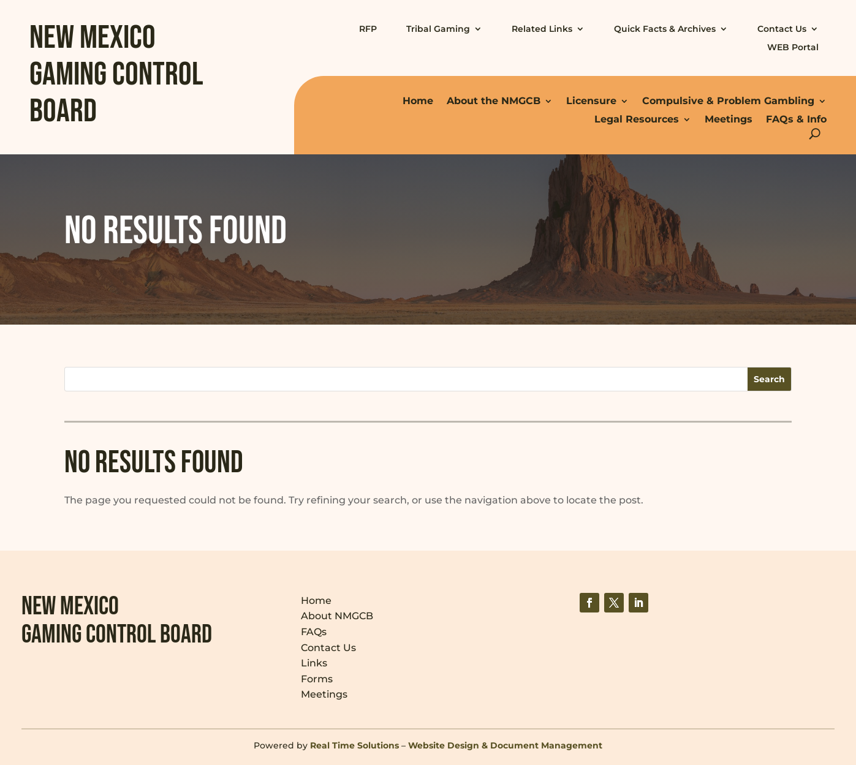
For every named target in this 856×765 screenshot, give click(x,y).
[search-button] (814, 134)
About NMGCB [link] (337, 616)
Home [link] (418, 101)
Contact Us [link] (781, 28)
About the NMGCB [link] (493, 101)
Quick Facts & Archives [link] (665, 28)
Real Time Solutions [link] (354, 745)
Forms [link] (317, 679)
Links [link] (314, 663)
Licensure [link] (591, 101)
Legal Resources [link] (636, 119)
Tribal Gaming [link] (438, 28)
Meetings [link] (728, 119)
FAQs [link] (314, 632)
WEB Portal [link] (793, 47)
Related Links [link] (542, 28)
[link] (589, 602)
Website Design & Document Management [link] (505, 745)
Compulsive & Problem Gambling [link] (728, 101)
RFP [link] (368, 28)
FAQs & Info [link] (796, 119)
